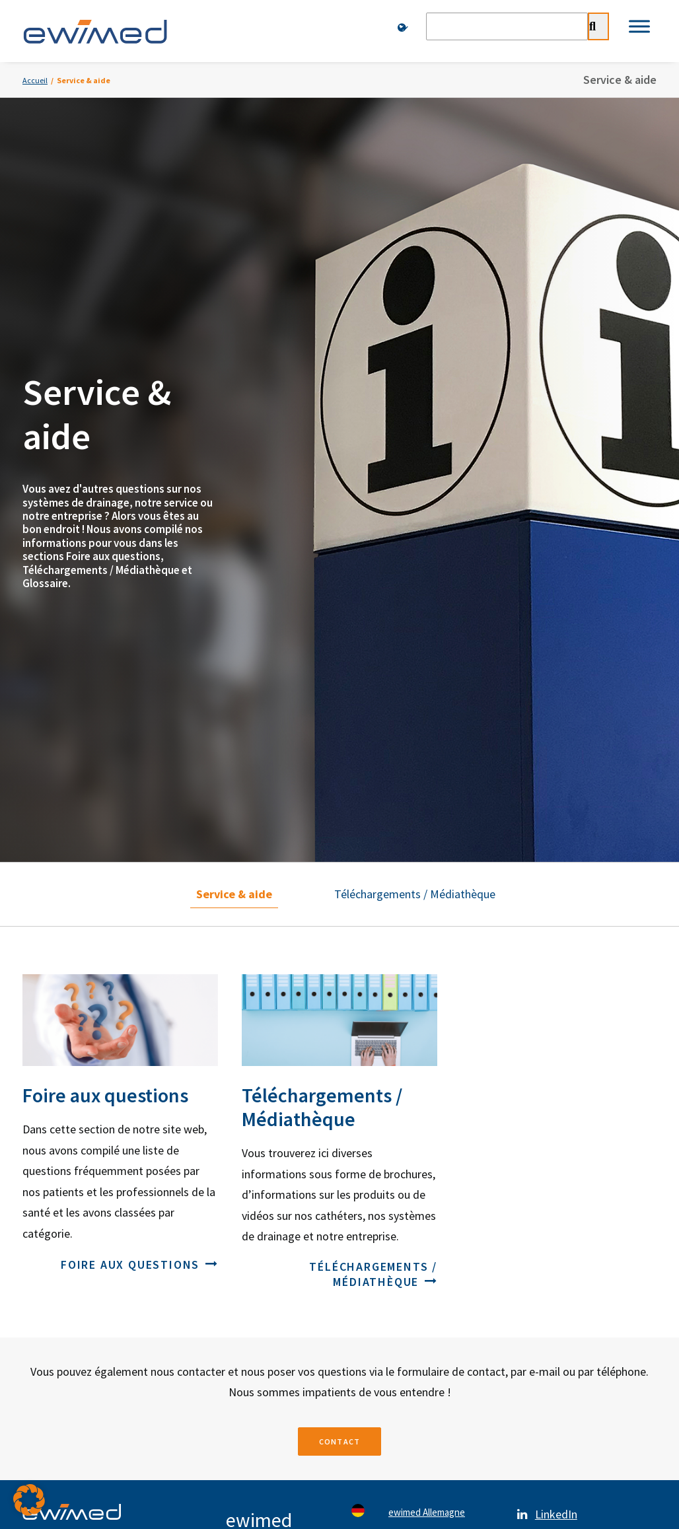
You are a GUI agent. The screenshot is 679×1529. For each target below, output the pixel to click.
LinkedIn (556, 1021)
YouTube (556, 1086)
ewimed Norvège (423, 1137)
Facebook (559, 1054)
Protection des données (257, 1339)
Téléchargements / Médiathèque (414, 398)
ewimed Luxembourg (431, 1225)
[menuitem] (403, 27)
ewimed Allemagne (426, 1019)
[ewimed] (95, 31)
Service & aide (234, 398)
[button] (29, 1500)
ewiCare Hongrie (422, 1254)
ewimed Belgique (424, 1196)
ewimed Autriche (423, 1049)
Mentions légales (422, 1339)
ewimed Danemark (426, 1108)
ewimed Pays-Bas (424, 1166)
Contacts (93, 1339)
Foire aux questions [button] (139, 768)
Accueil (35, 80)
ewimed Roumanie (426, 1284)
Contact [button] (339, 945)
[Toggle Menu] (639, 26)
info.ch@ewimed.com (274, 1232)
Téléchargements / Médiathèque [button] (373, 778)
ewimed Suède (418, 1078)
